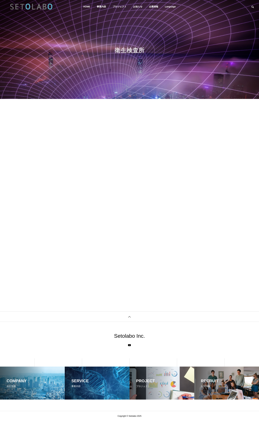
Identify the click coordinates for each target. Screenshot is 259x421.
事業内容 (101, 6)
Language (170, 6)
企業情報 (153, 6)
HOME (86, 6)
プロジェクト (120, 6)
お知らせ (137, 6)
